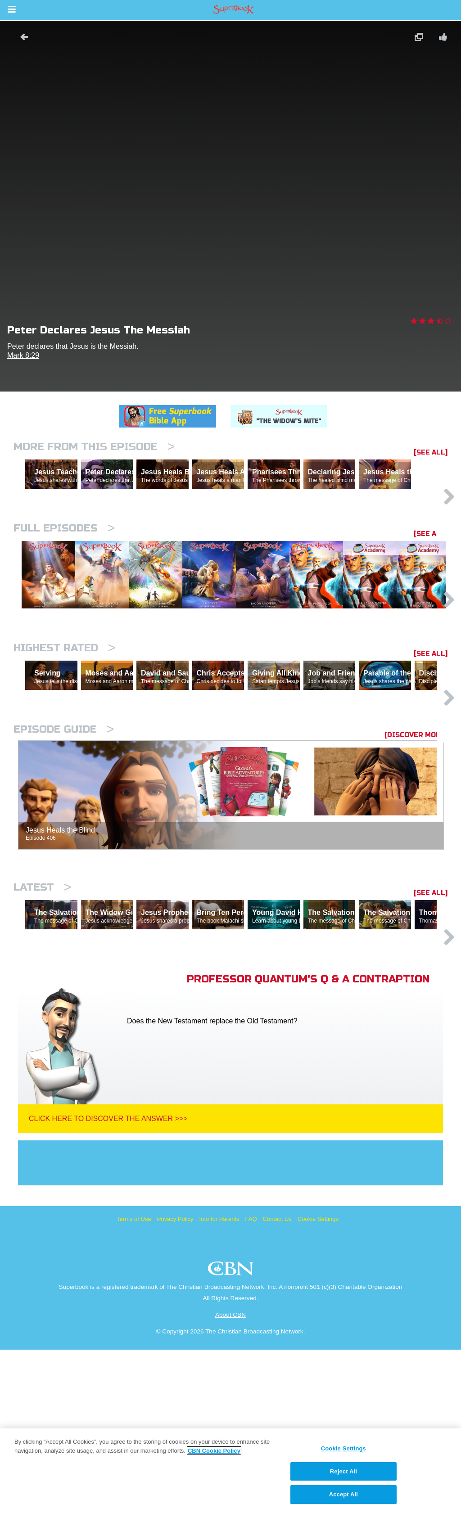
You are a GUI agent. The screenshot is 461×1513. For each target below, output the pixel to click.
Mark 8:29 (23, 355)
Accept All (343, 1494)
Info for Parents (219, 1382)
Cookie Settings (318, 1382)
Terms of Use (134, 1382)
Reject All (343, 1471)
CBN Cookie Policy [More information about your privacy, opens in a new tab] (214, 1450)
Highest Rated (64, 733)
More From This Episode (94, 447)
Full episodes (64, 567)
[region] (230, 1470)
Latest (42, 1011)
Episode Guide (64, 853)
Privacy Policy (175, 1382)
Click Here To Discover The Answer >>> (108, 1282)
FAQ (251, 1382)
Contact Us (277, 1382)
